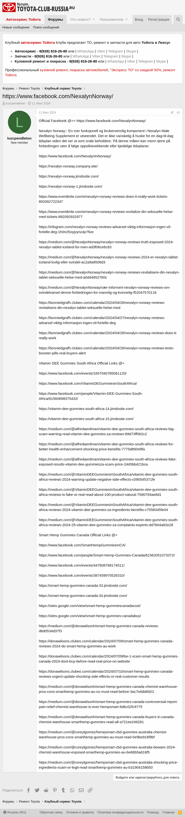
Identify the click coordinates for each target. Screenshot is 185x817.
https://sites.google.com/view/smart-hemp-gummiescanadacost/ (90, 606)
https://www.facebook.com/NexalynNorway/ (111, 121)
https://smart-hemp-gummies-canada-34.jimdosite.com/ (83, 596)
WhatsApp (86, 51)
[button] (93, 19)
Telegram (116, 51)
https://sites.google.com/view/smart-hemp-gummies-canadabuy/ (90, 616)
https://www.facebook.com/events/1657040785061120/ (82, 373)
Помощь (153, 812)
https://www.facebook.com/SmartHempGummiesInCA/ (82, 545)
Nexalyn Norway (52, 131)
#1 (178, 112)
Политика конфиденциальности (120, 812)
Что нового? (80, 19)
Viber (101, 51)
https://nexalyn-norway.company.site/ (68, 166)
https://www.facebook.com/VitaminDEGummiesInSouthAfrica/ (88, 383)
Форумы (55, 19)
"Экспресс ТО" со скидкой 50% (135, 70)
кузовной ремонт (54, 70)
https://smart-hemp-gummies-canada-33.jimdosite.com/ (83, 585)
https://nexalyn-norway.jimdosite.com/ (69, 176)
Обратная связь (51, 812)
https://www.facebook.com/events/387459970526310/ (82, 575)
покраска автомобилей (89, 70)
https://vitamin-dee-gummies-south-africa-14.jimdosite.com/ (86, 409)
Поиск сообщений (46, 27)
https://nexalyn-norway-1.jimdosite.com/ (70, 186)
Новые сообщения (15, 27)
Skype (131, 51)
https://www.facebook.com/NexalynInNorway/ (75, 156)
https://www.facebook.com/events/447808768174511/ (82, 565)
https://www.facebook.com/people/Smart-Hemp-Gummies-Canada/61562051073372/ (107, 555)
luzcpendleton (15, 103)
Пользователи (111, 19)
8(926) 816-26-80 (53, 51)
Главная (168, 812)
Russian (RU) (14, 812)
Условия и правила (80, 812)
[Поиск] (178, 19)
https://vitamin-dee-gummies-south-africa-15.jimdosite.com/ (86, 419)
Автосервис (25, 51)
